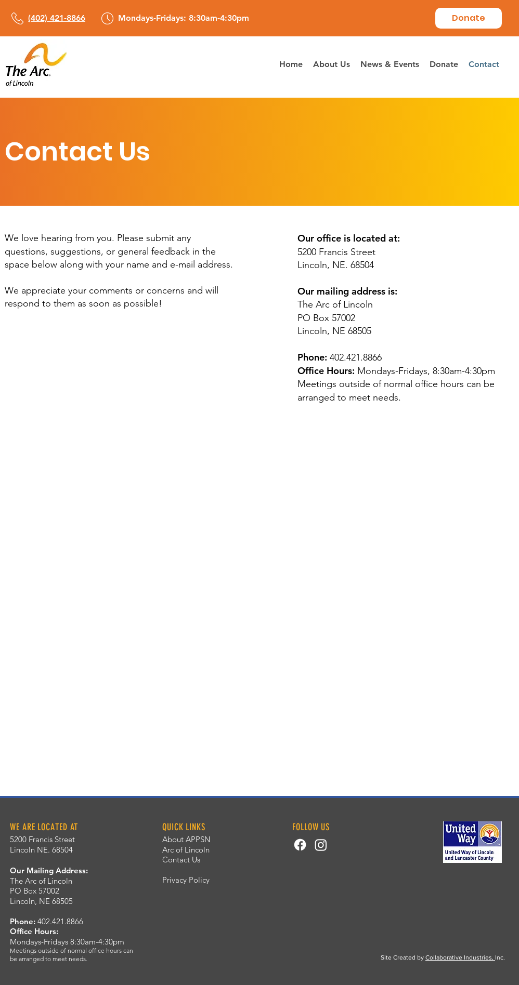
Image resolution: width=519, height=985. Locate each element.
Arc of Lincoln (186, 850)
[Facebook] (300, 845)
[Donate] (468, 18)
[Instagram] (321, 845)
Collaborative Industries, (460, 957)
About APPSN (186, 839)
